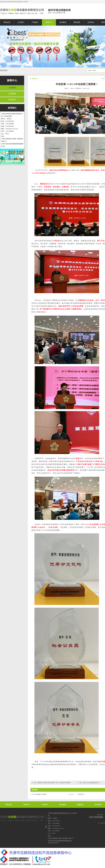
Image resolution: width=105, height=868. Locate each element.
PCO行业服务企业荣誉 (39, 794)
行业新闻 (12, 94)
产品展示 (35, 22)
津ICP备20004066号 (53, 843)
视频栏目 (80, 804)
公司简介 (21, 22)
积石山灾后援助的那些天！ (92, 782)
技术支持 (12, 100)
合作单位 (90, 22)
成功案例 (63, 22)
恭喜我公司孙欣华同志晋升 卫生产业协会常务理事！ (54, 782)
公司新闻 (12, 88)
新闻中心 (49, 22)
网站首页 (7, 22)
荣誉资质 (77, 22)
